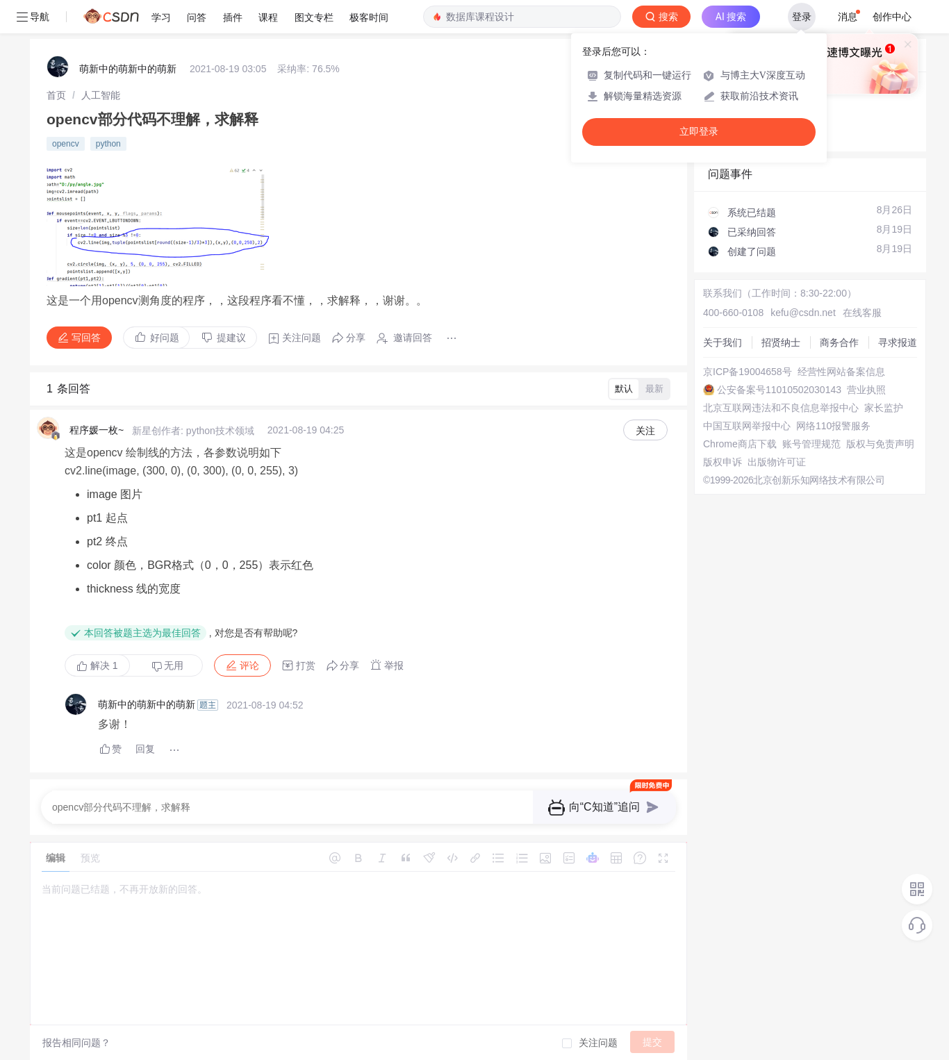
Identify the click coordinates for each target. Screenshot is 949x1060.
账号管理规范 (811, 443)
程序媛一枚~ (96, 430)
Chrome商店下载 (740, 443)
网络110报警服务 (833, 425)
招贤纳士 (780, 342)
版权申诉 (722, 461)
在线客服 (862, 312)
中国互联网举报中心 (747, 425)
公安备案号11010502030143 (779, 389)
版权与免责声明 (880, 443)
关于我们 (722, 342)
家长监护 (883, 407)
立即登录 (698, 131)
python (108, 144)
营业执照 (866, 389)
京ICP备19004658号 (747, 371)
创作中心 (892, 16)
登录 (801, 16)
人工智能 (100, 95)
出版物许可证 (777, 461)
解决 (97, 665)
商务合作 (839, 342)
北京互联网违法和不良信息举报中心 (781, 407)
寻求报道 (897, 342)
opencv (65, 144)
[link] (56, 95)
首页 (56, 95)
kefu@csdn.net (803, 312)
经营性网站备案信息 (841, 371)
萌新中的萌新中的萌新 (127, 68)
